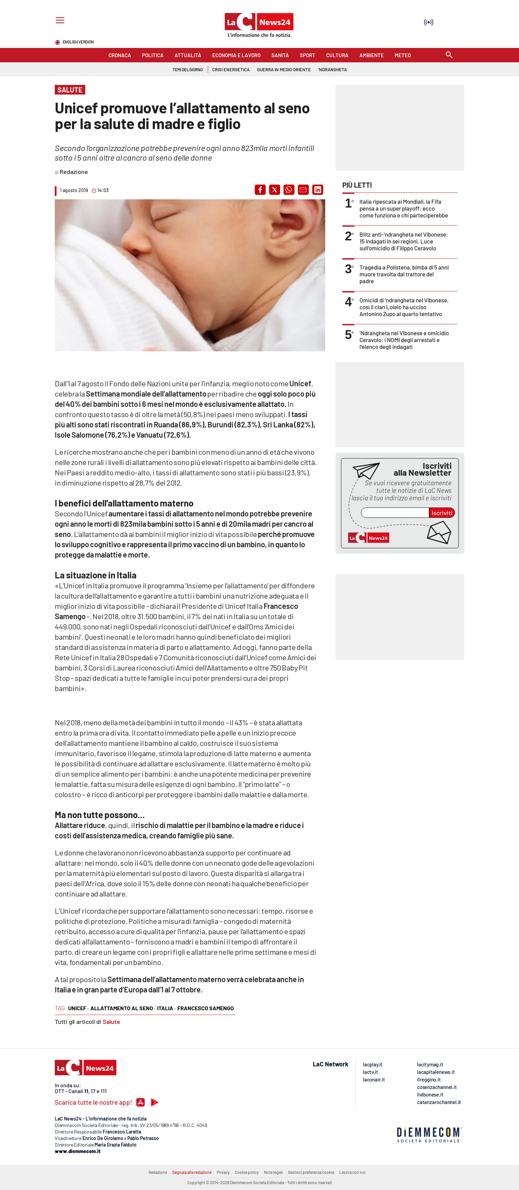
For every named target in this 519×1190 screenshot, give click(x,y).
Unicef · (78, 1008)
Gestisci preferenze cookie (311, 1172)
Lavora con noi (352, 1172)
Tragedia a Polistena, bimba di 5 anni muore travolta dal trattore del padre (404, 274)
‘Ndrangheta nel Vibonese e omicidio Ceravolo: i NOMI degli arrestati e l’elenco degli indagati (404, 339)
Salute (111, 1021)
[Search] (449, 55)
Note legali (273, 1172)
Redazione (158, 1172)
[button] (260, 190)
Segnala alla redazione (192, 1172)
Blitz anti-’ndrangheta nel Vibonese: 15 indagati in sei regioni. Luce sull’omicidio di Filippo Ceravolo (403, 241)
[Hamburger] (59, 21)
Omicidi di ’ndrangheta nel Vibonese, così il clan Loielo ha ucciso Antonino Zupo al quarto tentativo (403, 307)
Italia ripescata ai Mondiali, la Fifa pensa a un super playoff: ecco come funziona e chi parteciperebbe (403, 208)
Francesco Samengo (205, 1008)
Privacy (223, 1172)
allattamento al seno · (122, 1008)
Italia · (166, 1008)
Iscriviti (442, 512)
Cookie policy (247, 1172)
